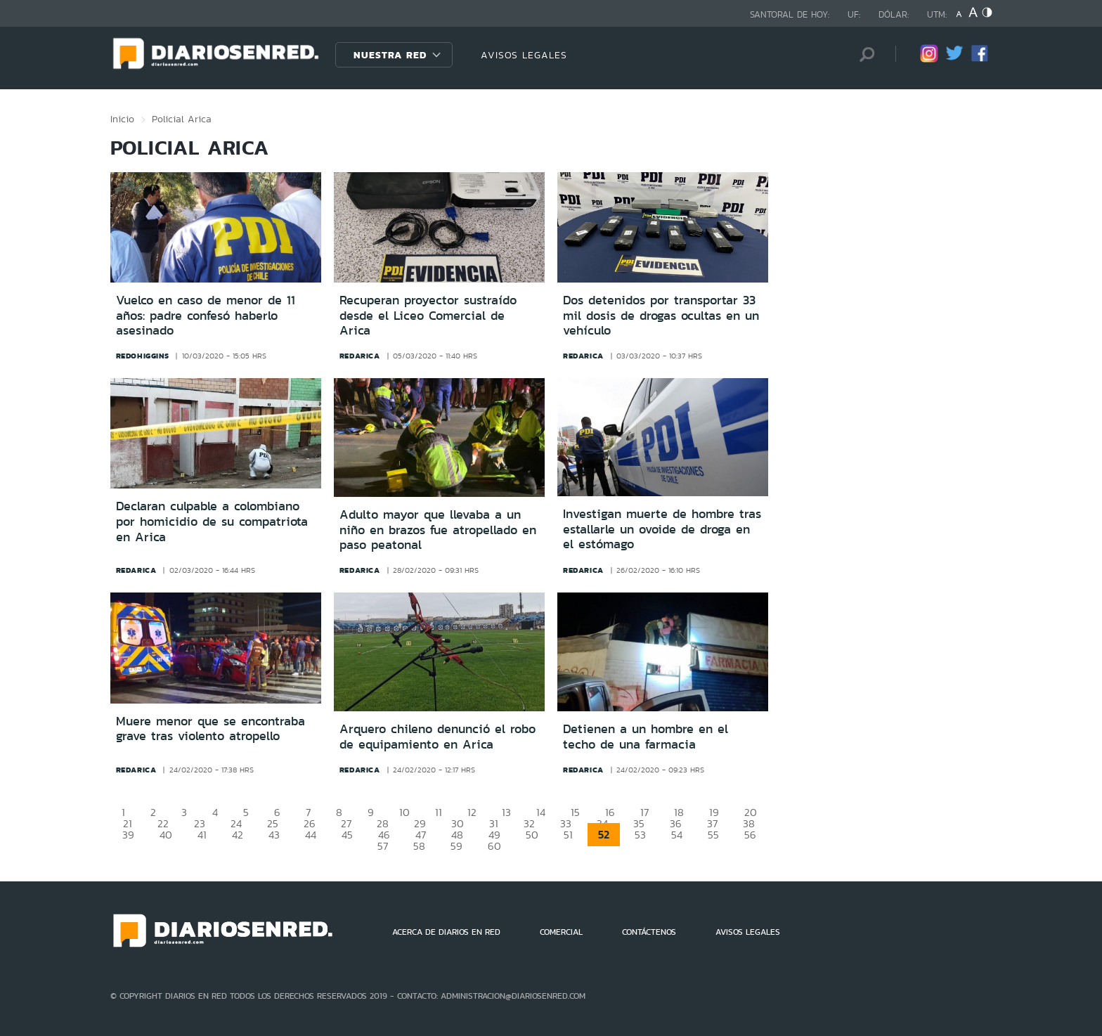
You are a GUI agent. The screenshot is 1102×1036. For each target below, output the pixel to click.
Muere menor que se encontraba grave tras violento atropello (210, 729)
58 (419, 845)
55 (713, 834)
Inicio (122, 119)
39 (128, 834)
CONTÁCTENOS (649, 932)
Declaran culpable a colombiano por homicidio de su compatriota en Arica (212, 521)
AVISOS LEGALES (524, 55)
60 (494, 845)
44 (310, 834)
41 (202, 834)
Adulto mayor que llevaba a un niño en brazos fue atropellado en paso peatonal (437, 529)
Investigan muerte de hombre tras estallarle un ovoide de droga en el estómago (662, 529)
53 (640, 834)
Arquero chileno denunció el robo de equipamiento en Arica (437, 736)
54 (676, 834)
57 (382, 845)
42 (237, 834)
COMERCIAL (561, 932)
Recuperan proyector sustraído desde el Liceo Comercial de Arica (428, 315)
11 (438, 812)
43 (274, 834)
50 (532, 834)
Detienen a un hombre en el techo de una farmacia (645, 736)
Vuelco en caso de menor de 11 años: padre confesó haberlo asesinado (205, 315)
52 (603, 835)
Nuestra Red (390, 55)
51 (568, 834)
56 (750, 834)
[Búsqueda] (863, 54)
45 (347, 834)
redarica (359, 355)
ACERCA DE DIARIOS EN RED (446, 932)
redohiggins (142, 355)
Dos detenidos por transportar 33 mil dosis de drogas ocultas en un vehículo (661, 315)
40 (166, 834)
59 (456, 845)
